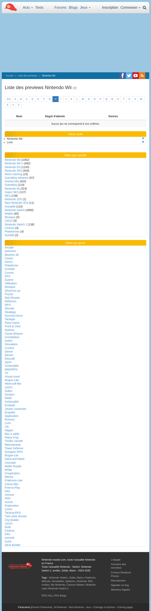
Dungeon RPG (14, 451)
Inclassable (12, 365)
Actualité (10, 206)
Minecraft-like (13, 383)
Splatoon (70, 581)
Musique (10, 217)
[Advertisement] (75, 42)
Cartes (9, 258)
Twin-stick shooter (16, 516)
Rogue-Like (12, 380)
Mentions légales (120, 589)
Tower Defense (14, 448)
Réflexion (10, 301)
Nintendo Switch (15, 210)
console (9, 537)
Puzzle (9, 294)
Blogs (73, 7)
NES (8, 195)
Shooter (10, 308)
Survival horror (14, 315)
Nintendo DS (12, 167)
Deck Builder (12, 545)
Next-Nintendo (76, 607)
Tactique (10, 319)
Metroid (46, 581)
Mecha (9, 476)
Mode (8, 398)
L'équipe (116, 559)
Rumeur (10, 419)
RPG (8, 304)
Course (9, 272)
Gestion (9, 394)
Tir (6, 373)
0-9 (8, 99)
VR (7, 426)
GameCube (12, 181)
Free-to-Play (12, 487)
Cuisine (9, 348)
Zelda (72, 577)
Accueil (9, 75)
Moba (8, 469)
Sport (8, 362)
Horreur (9, 494)
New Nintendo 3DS (16, 202)
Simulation (11, 344)
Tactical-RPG (13, 512)
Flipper (9, 430)
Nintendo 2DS (13, 199)
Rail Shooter (12, 297)
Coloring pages (125, 607)
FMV (8, 498)
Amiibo (46, 584)
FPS (7, 276)
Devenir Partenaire (41, 607)
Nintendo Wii (12, 159)
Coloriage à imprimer (104, 607)
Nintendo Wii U (14, 163)
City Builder (12, 520)
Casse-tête (11, 484)
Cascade (10, 462)
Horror (9, 261)
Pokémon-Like (14, 480)
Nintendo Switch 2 (16, 224)
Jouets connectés (15, 408)
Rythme (9, 330)
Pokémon (90, 577)
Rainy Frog (11, 437)
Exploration (12, 505)
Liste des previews (27, 75)
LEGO (9, 220)
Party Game (12, 322)
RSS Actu (47, 595)
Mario (80, 577)
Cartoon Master (75, 584)
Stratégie (10, 312)
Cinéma (9, 228)
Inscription (110, 7)
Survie (9, 502)
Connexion (130, 7)
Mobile (9, 213)
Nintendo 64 (12, 188)
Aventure (10, 251)
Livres (8, 509)
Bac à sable (12, 433)
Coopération (12, 473)
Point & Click (12, 326)
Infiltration (11, 283)
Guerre (9, 279)
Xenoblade (58, 581)
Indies (8, 390)
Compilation (12, 337)
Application (11, 416)
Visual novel (12, 376)
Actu (28, 7)
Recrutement (118, 580)
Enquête (10, 412)
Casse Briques (14, 333)
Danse (9, 351)
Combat (10, 269)
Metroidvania (13, 444)
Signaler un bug (120, 585)
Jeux (85, 7)
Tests (39, 7)
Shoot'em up (12, 290)
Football (10, 405)
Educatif (10, 358)
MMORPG (11, 369)
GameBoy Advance (17, 177)
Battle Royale (13, 466)
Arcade (9, 247)
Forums (60, 7)
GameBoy (11, 184)
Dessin (9, 355)
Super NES (12, 192)
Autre (8, 541)
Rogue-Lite (11, 455)
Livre (8, 423)
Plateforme (11, 265)
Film (7, 491)
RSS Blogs (60, 595)
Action (9, 340)
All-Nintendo (60, 607)
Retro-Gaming (13, 174)
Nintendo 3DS (13, 170)
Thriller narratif (14, 441)
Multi (8, 527)
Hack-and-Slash (15, 458)
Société (9, 235)
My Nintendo (58, 584)
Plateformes (12, 231)
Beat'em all (11, 254)
